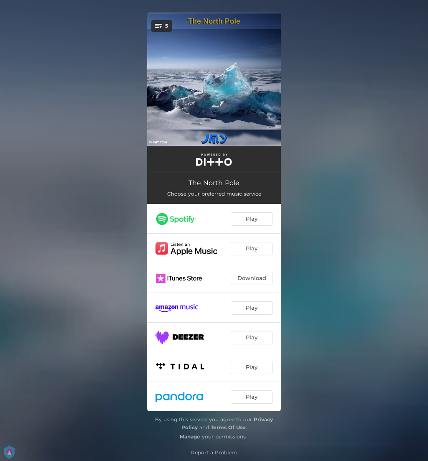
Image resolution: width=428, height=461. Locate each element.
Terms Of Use (228, 427)
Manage (190, 436)
